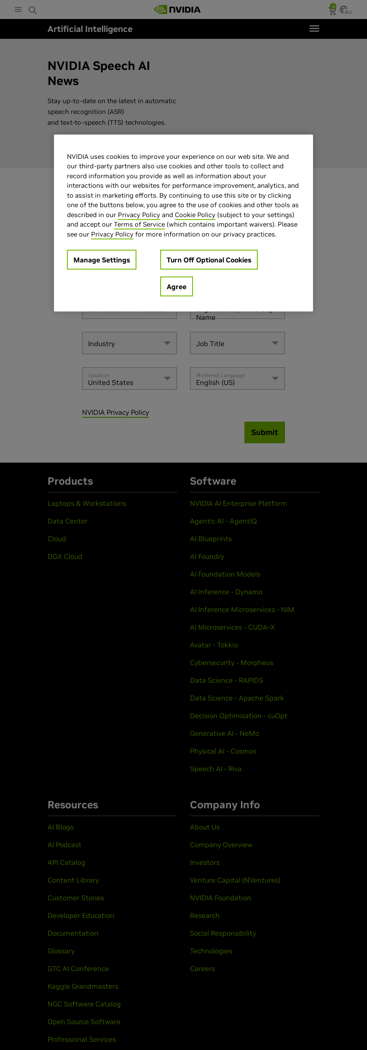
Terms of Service (139, 224)
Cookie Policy (195, 215)
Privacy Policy (139, 215)
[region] (183, 223)
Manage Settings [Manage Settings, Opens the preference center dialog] (101, 259)
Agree (177, 286)
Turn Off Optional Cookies (209, 259)
